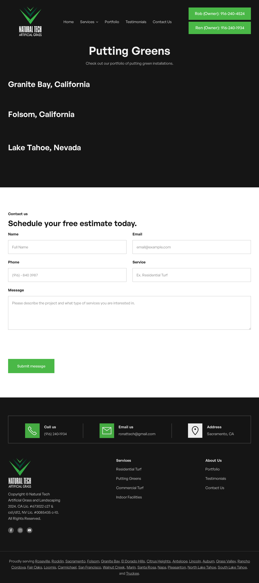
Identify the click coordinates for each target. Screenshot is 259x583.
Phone (13, 262)
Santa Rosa (146, 567)
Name (13, 234)
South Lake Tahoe (232, 567)
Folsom (93, 561)
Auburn (208, 561)
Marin (131, 567)
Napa (162, 567)
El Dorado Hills (133, 561)
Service (139, 262)
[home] (30, 21)
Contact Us (162, 21)
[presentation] (39, 343)
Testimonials (136, 21)
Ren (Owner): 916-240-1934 (219, 27)
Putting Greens (128, 478)
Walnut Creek (114, 567)
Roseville (42, 561)
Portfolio (112, 21)
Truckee (132, 573)
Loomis (50, 567)
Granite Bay (110, 561)
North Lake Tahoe (202, 567)
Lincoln (195, 561)
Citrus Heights (159, 561)
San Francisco (89, 567)
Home (69, 21)
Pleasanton (177, 567)
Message (16, 290)
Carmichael (67, 567)
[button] (89, 22)
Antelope (179, 561)
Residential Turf (128, 469)
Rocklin (58, 561)
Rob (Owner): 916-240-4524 (220, 13)
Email (137, 234)
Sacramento (75, 561)
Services (87, 22)
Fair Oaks (34, 567)
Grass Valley (226, 561)
